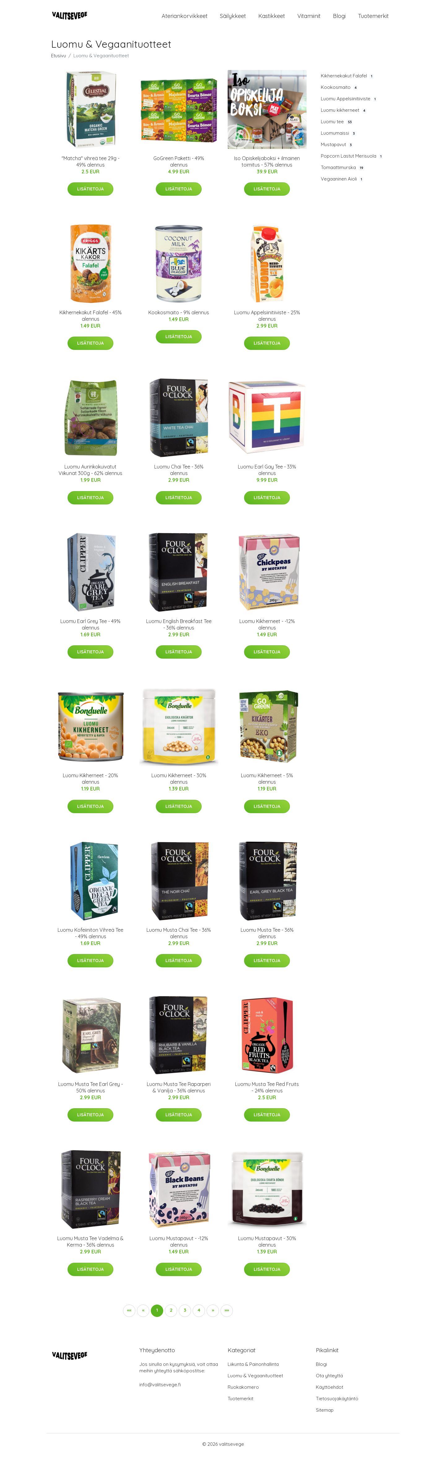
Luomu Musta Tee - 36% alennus (267, 938)
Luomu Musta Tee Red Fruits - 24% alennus (267, 1092)
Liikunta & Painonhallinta (253, 1369)
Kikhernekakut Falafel (347, 81)
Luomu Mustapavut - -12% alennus (179, 1247)
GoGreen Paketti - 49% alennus (178, 166)
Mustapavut (337, 150)
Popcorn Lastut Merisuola (352, 161)
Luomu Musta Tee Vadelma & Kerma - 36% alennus (90, 1247)
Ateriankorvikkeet (185, 18)
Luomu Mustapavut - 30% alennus (267, 1247)
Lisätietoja (90, 194)
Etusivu (58, 61)
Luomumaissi (338, 138)
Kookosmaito (339, 92)
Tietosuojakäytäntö (337, 1404)
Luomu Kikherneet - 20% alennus (90, 784)
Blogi (339, 18)
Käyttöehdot (329, 1392)
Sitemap (325, 1415)
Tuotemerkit (373, 18)
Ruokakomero (243, 1392)
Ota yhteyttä (329, 1381)
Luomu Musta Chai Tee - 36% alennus (178, 938)
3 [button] (185, 1315)
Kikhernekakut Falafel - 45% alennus (90, 321)
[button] (213, 1316)
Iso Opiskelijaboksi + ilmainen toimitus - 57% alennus (267, 166)
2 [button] (171, 1315)
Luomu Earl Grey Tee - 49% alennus (90, 629)
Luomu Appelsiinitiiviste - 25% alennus (267, 321)
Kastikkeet (271, 18)
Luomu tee (337, 127)
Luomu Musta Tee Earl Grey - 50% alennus (90, 1092)
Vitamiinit (309, 18)
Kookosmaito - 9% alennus (178, 318)
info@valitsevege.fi (160, 1390)
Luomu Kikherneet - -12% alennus (267, 629)
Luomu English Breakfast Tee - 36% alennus (179, 629)
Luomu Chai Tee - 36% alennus (178, 475)
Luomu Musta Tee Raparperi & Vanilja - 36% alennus (179, 1092)
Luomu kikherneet (344, 115)
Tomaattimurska (343, 173)
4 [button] (199, 1315)
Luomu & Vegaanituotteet (255, 1381)
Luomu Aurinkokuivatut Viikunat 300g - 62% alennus (90, 475)
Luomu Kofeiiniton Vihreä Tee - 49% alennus (90, 938)
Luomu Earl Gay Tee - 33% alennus (267, 475)
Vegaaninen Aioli (342, 184)
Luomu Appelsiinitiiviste (349, 104)
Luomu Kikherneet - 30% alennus (178, 784)
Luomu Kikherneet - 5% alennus (267, 784)
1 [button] (157, 1315)
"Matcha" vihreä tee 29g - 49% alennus (91, 166)
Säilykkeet (233, 18)
